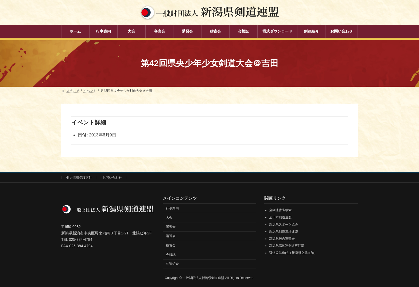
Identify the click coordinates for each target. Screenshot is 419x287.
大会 (169, 217)
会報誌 (171, 255)
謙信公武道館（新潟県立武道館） (293, 253)
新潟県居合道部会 (282, 239)
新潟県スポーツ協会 (283, 224)
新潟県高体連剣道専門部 (286, 245)
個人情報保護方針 (79, 177)
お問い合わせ (112, 177)
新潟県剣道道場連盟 (283, 231)
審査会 (171, 227)
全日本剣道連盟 (280, 217)
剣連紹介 (172, 264)
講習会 (171, 236)
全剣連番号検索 (280, 210)
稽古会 (171, 245)
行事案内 (172, 208)
